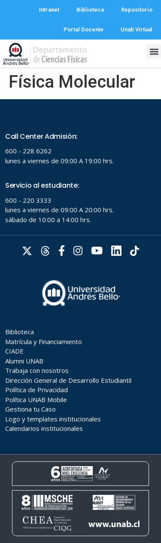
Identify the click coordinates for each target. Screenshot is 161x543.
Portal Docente (83, 29)
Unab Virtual (136, 29)
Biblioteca (90, 9)
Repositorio (136, 9)
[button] (154, 51)
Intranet (49, 9)
